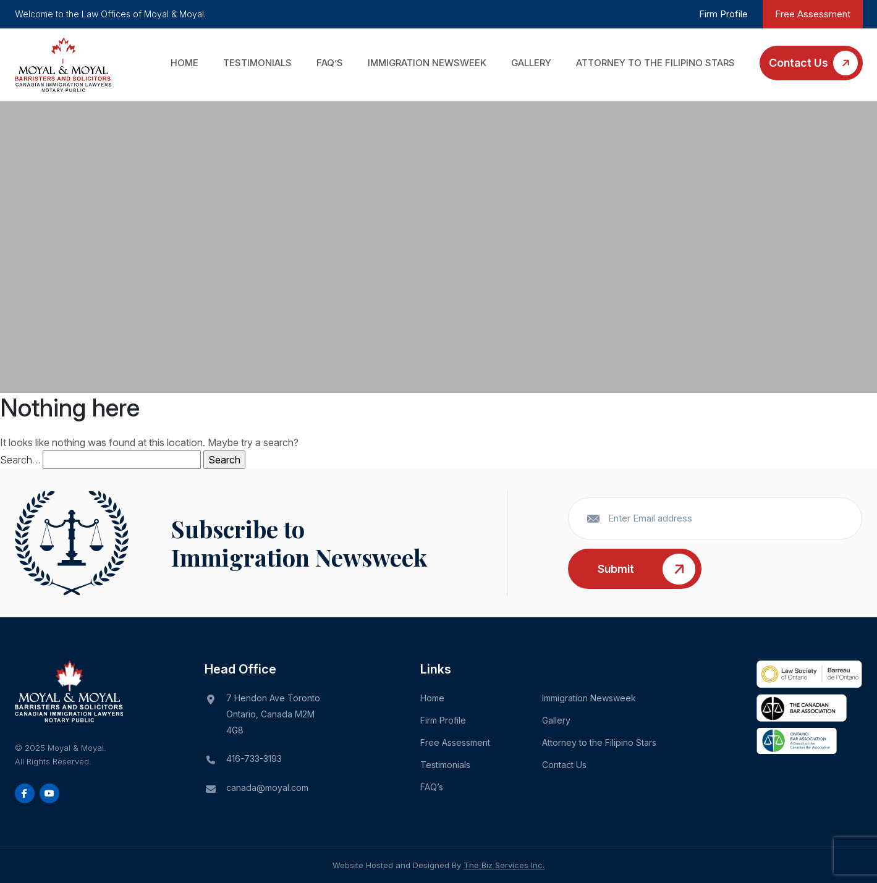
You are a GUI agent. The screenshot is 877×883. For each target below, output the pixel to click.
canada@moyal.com (267, 787)
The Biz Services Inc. (504, 865)
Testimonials (257, 63)
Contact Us (798, 62)
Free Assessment (812, 14)
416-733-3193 (254, 758)
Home (184, 63)
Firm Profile (723, 14)
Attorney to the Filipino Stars (655, 63)
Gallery (531, 63)
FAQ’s (329, 63)
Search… (20, 460)
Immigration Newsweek (427, 63)
